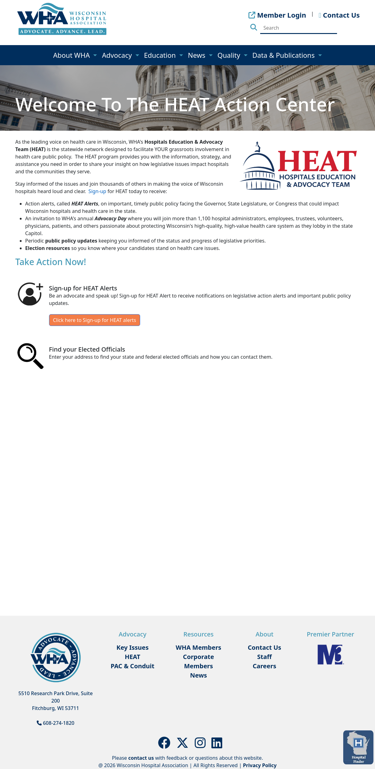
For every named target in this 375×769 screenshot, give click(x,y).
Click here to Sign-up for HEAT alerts (94, 320)
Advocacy (117, 55)
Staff (264, 657)
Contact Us (264, 647)
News (197, 55)
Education (161, 55)
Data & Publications (284, 55)
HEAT (132, 657)
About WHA (72, 55)
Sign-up (97, 191)
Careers (264, 666)
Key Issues (132, 647)
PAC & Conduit (133, 666)
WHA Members (198, 647)
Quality (230, 55)
